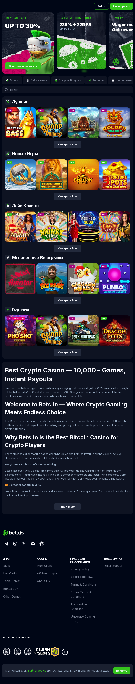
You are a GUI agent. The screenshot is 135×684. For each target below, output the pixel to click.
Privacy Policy (80, 569)
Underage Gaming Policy (83, 619)
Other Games (12, 596)
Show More (67, 506)
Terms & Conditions (84, 584)
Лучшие (16, 102)
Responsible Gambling (79, 607)
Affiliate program (48, 573)
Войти (101, 6)
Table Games (12, 581)
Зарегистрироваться (23, 65)
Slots (6, 565)
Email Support (113, 565)
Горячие (17, 309)
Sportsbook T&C (82, 577)
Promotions (44, 565)
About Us (43, 581)
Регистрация (121, 6)
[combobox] (67, 89)
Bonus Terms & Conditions (81, 594)
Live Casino (10, 573)
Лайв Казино (22, 206)
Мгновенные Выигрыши (34, 257)
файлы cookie (37, 670)
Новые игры (21, 154)
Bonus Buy (10, 588)
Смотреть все (67, 144)
